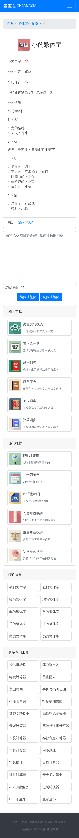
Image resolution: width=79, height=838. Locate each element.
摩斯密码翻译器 (54, 714)
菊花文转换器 (19, 714)
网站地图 (26, 829)
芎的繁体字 (17, 624)
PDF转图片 (17, 799)
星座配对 (49, 677)
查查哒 (19, 5)
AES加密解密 (19, 787)
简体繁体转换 (28, 23)
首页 (10, 23)
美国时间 (16, 689)
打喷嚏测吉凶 (52, 701)
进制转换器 (50, 787)
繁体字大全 (26, 223)
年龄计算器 (17, 750)
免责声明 (52, 829)
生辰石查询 (17, 701)
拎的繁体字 (50, 624)
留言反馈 (39, 829)
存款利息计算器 (54, 738)
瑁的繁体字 (50, 599)
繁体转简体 (51, 297)
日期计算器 (50, 762)
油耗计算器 (17, 775)
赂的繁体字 (50, 612)
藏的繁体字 (17, 636)
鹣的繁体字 (17, 612)
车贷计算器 (17, 738)
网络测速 (49, 750)
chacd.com (36, 821)
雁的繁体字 (50, 587)
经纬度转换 (17, 665)
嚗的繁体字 (17, 599)
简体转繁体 (28, 297)
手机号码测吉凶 (54, 689)
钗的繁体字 (17, 587)
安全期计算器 (52, 775)
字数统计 (16, 762)
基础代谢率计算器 (55, 726)
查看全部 (49, 799)
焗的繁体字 (50, 636)
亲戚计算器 (17, 726)
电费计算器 (17, 677)
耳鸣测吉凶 (50, 665)
